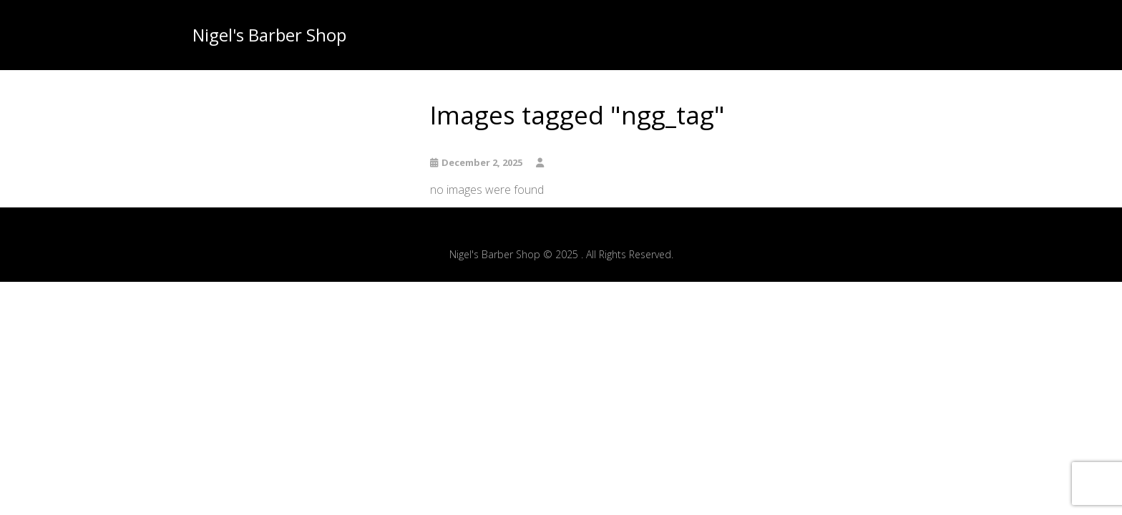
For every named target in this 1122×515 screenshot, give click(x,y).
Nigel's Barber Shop (269, 35)
